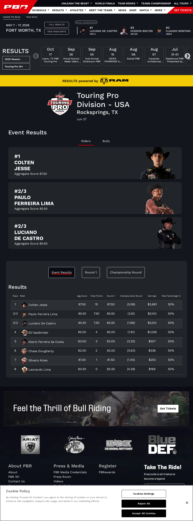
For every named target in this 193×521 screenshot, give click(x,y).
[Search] (168, 487)
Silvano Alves (34, 360)
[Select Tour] (16, 66)
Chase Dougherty (37, 351)
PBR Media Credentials (70, 472)
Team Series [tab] (31, 17)
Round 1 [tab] (91, 272)
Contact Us (16, 481)
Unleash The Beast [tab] (11, 17)
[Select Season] (16, 59)
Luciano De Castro (38, 323)
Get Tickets (168, 408)
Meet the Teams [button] (101, 10)
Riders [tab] (85, 141)
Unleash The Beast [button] (75, 3)
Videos (58, 481)
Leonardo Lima (36, 369)
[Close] (187, 507)
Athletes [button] (77, 10)
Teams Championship (156, 3)
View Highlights (56, 31)
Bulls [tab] (106, 141)
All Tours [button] (181, 3)
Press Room (62, 477)
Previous (36, 56)
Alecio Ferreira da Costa (42, 342)
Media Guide (63, 486)
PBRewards (107, 472)
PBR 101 (13, 477)
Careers (14, 486)
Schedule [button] (39, 10)
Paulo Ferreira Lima (39, 314)
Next (187, 56)
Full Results (56, 24)
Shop (132, 10)
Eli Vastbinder (34, 332)
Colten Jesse (34, 305)
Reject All (144, 508)
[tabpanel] (96, 199)
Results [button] (58, 10)
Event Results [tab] (62, 272)
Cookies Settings (143, 498)
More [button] (159, 10)
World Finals (105, 3)
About (12, 472)
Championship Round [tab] (126, 272)
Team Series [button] (127, 3)
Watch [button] (144, 10)
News (122, 10)
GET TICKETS (182, 10)
